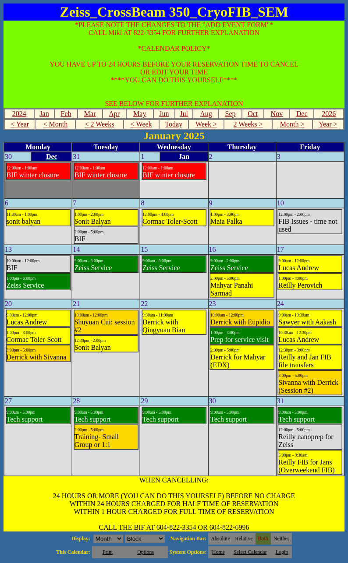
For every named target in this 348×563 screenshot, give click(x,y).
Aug (206, 113)
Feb (66, 113)
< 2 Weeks (99, 124)
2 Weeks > (248, 124)
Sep (230, 113)
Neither (281, 538)
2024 (19, 113)
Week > (206, 124)
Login (282, 552)
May (139, 113)
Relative (244, 538)
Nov (277, 113)
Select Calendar (250, 552)
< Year (20, 124)
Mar (90, 113)
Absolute (220, 538)
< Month (55, 124)
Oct (253, 113)
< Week (141, 124)
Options (145, 552)
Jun (164, 113)
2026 (329, 113)
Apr (114, 113)
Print (108, 552)
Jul (184, 113)
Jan (44, 113)
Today (173, 124)
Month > (292, 124)
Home (218, 552)
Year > (328, 124)
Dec (302, 113)
